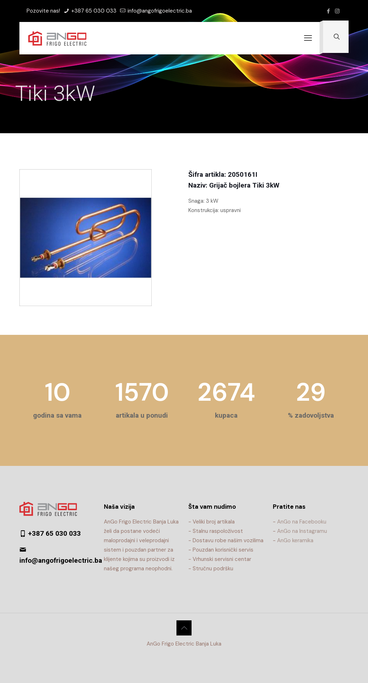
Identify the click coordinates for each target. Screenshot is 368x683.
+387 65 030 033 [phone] (93, 10)
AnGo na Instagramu (302, 531)
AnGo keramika (295, 540)
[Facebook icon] (328, 11)
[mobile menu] (308, 38)
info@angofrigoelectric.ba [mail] (159, 10)
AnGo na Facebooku (301, 521)
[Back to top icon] (184, 627)
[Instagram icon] (337, 11)
